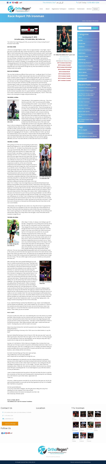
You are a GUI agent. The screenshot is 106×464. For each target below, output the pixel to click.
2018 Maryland (82, 415)
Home (41, 9)
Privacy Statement (56, 456)
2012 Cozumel (82, 437)
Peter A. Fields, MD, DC (30, 462)
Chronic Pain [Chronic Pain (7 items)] (81, 43)
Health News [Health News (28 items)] (81, 53)
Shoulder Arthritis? (83, 105)
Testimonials (80, 9)
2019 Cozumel (75, 415)
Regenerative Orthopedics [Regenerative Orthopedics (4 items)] (85, 133)
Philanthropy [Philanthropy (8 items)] (82, 59)
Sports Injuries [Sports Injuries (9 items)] (82, 72)
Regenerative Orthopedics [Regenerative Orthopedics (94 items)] (85, 66)
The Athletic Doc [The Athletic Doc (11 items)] (83, 75)
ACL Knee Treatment (84, 102)
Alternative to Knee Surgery (85, 90)
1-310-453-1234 (93, 2)
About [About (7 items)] (80, 37)
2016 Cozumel (97, 415)
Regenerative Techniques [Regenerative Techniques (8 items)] (85, 69)
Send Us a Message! (10, 423)
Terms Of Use (49, 456)
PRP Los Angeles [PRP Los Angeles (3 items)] (82, 130)
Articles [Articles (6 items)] (80, 40)
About (47, 9)
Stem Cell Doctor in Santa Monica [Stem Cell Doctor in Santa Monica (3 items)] (87, 136)
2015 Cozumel (82, 426)
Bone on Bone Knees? (84, 98)
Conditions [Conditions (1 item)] (81, 46)
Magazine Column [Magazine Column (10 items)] (83, 56)
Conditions (71, 9)
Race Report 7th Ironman (26, 16)
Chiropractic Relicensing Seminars (87, 87)
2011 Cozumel (90, 437)
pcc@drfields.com (8, 418)
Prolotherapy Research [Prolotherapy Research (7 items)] (84, 62)
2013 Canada (75, 437)
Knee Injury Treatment (84, 108)
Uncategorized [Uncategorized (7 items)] (82, 78)
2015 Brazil (90, 426)
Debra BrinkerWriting (85, 462)
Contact (95, 9)
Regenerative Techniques (59, 9)
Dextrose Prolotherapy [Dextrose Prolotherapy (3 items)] (84, 50)
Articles (89, 9)
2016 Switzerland (75, 426)
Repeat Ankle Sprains (84, 111)
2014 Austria (97, 426)
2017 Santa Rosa (90, 415)
